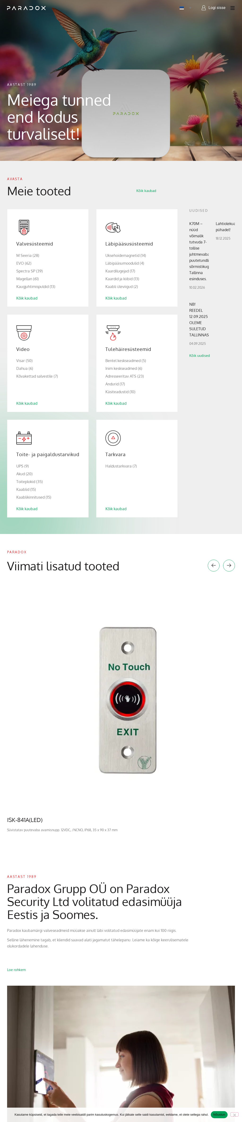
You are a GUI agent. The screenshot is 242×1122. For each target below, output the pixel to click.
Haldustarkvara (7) (121, 466)
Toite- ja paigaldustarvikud (47, 454)
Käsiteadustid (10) (120, 391)
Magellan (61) (27, 278)
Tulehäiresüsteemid (128, 349)
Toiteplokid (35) (29, 481)
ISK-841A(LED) (25, 819)
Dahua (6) (24, 368)
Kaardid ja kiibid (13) (122, 278)
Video (23, 349)
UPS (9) (22, 466)
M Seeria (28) (27, 255)
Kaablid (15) (26, 489)
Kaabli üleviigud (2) (121, 286)
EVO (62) (23, 263)
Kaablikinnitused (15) (33, 497)
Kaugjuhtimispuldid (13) (35, 286)
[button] (214, 565)
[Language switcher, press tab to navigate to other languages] (185, 8)
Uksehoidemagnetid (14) (125, 255)
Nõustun (219, 1114)
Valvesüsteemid (34, 244)
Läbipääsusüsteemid (129, 244)
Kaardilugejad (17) (120, 271)
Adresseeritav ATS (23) (124, 376)
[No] (234, 1114)
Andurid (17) (115, 384)
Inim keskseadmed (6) (123, 368)
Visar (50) (24, 360)
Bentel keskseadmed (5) (125, 360)
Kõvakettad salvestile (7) (37, 376)
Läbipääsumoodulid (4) (124, 263)
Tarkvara (115, 454)
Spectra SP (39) (29, 271)
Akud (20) (24, 473)
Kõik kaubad (26, 298)
